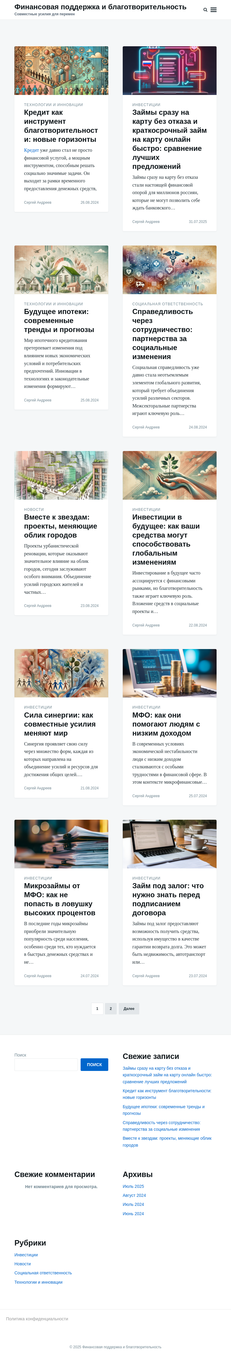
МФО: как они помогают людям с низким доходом (166, 724)
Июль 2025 (133, 1186)
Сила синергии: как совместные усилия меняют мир (60, 724)
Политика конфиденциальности (37, 1318)
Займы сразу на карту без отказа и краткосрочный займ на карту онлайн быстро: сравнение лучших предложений (169, 139)
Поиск (20, 1055)
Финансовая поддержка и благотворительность (100, 7)
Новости (34, 510)
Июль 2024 (133, 1204)
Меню (214, 10)
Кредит (31, 150)
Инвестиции (146, 105)
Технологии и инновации (53, 105)
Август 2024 (134, 1195)
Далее (129, 1009)
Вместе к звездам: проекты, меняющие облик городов (60, 526)
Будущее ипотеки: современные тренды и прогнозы (59, 320)
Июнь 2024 (133, 1213)
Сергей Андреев (37, 202)
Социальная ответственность (167, 304)
